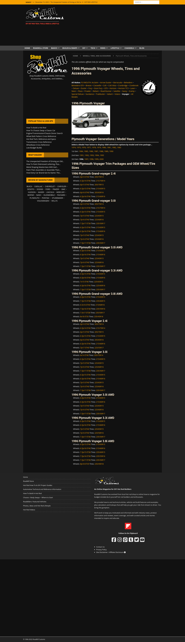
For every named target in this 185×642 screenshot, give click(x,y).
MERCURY (60, 192)
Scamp (132, 91)
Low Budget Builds (34, 147)
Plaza (80, 91)
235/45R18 (98, 316)
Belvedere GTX (78, 85)
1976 (84, 147)
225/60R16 (99, 219)
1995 (102, 155)
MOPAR (30, 195)
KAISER (41, 192)
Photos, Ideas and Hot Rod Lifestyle (36, 506)
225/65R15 (99, 215)
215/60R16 (100, 196)
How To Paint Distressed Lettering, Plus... (43, 164)
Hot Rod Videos (29, 510)
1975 (79, 147)
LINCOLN (50, 192)
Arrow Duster (105, 82)
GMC (63, 189)
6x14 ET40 (84, 355)
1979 (99, 147)
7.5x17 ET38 (85, 312)
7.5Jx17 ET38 (85, 223)
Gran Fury (98, 88)
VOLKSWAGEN (43, 201)
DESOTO (30, 189)
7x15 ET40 (84, 281)
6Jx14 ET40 (84, 177)
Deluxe (76, 88)
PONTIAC (45, 198)
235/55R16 (100, 309)
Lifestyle (115, 48)
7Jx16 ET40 (84, 219)
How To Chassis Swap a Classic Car (40, 130)
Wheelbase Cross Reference (38, 145)
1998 (91, 159)
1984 (81, 151)
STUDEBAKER (57, 198)
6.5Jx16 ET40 (85, 196)
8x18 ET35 (84, 316)
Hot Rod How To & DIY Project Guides (37, 485)
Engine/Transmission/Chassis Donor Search (44, 133)
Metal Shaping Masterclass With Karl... (42, 167)
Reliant (96, 91)
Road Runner (106, 91)
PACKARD (61, 195)
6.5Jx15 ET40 (85, 188)
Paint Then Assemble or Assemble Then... (43, 170)
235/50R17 (100, 223)
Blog (141, 48)
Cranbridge (123, 85)
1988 (101, 151)
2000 (101, 159)
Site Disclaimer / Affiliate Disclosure (111, 552)
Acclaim (95, 82)
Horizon (113, 88)
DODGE (40, 189)
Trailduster (100, 94)
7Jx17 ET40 (84, 347)
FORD (47, 189)
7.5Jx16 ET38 (85, 309)
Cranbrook (134, 85)
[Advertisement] (115, 25)
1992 (87, 155)
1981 (109, 147)
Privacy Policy (101, 549)
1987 (96, 151)
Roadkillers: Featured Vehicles (34, 501)
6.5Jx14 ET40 (85, 180)
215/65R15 (100, 188)
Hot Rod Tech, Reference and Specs (41, 139)
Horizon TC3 (123, 88)
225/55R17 (99, 347)
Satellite (116, 91)
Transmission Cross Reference (39, 142)
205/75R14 (99, 177)
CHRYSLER (61, 186)
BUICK (29, 186)
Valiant (110, 94)
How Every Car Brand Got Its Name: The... (43, 173)
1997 (86, 159)
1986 (91, 151)
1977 (89, 147)
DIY (84, 48)
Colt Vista (112, 85)
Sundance (90, 94)
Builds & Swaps (69, 48)
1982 (114, 147)
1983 (119, 147)
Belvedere (128, 82)
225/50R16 (99, 433)
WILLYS (55, 201)
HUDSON (32, 192)
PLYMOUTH (86, 82)
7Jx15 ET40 (84, 215)
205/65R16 (99, 192)
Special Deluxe (78, 94)
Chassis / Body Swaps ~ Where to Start (38, 497)
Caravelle (97, 85)
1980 (104, 147)
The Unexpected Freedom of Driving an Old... (45, 161)
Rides (102, 48)
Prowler (87, 91)
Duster (83, 88)
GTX (106, 88)
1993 (92, 155)
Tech (93, 48)
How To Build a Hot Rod (36, 127)
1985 (86, 151)
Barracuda (117, 82)
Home (27, 48)
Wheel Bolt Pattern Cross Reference (41, 136)
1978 (94, 147)
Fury (90, 88)
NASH (38, 195)
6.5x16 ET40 (85, 305)
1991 (82, 155)
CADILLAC (38, 186)
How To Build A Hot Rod (32, 493)
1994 (97, 155)
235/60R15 (100, 301)
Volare (117, 94)
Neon (74, 91)
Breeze (88, 85)
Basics (54, 48)
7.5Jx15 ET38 (85, 301)
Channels (129, 48)
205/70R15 (99, 184)
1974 (74, 147)
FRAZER (56, 189)
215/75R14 (100, 180)
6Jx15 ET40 (84, 184)
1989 (106, 151)
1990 (111, 151)
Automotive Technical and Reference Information (42, 489)
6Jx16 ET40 (84, 192)
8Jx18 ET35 (84, 464)
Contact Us (100, 547)
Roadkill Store (40, 48)
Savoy (124, 91)
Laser (132, 88)
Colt (105, 85)
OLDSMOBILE (49, 195)
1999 (96, 159)
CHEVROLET (50, 186)
